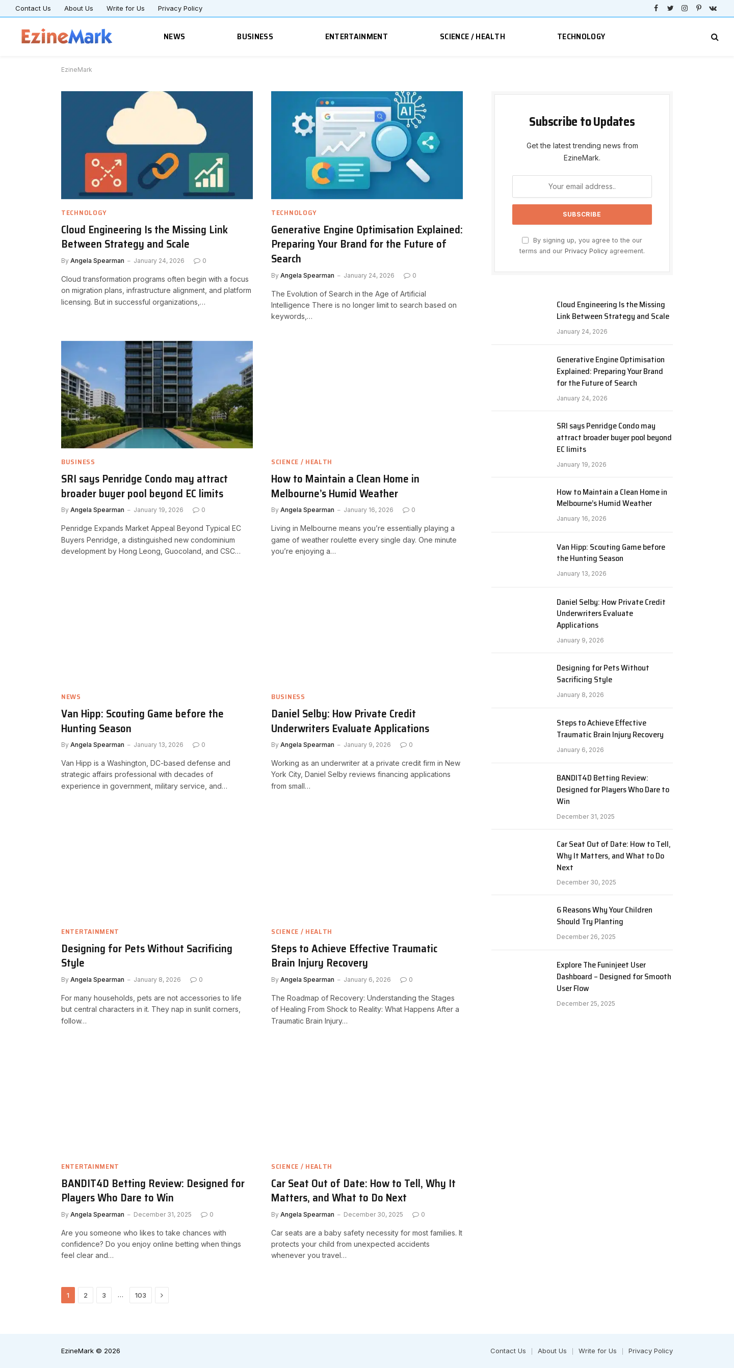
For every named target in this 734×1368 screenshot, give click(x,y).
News (174, 36)
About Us (78, 8)
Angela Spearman (97, 260)
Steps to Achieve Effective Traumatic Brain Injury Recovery (354, 956)
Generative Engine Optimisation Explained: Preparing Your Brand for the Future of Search (367, 244)
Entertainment (356, 36)
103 (140, 1295)
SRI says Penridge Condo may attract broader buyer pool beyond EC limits (144, 486)
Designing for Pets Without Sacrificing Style (146, 956)
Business (255, 36)
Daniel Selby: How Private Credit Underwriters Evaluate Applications (350, 721)
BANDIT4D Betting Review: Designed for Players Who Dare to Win (153, 1190)
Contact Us (33, 8)
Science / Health (472, 36)
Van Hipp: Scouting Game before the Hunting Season (142, 721)
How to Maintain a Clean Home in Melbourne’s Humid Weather (345, 486)
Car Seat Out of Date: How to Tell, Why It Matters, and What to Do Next (363, 1190)
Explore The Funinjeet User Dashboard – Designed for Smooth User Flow (614, 977)
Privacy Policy (180, 8)
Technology (581, 36)
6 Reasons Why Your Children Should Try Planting (604, 916)
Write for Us (126, 8)
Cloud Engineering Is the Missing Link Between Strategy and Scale (144, 237)
